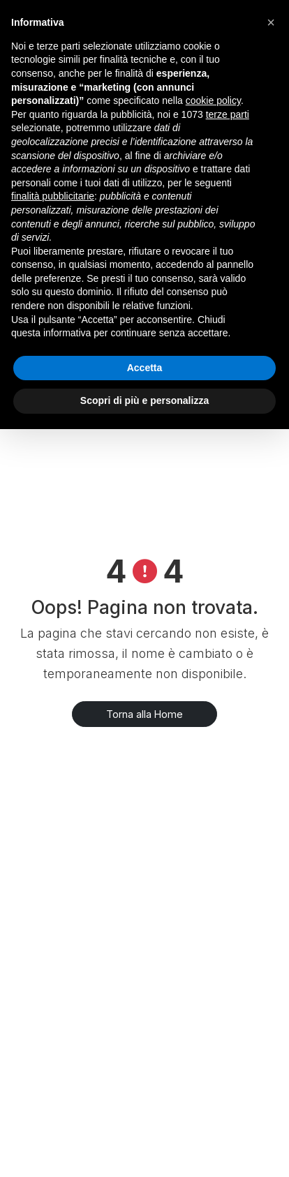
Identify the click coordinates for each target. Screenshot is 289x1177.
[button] (271, 22)
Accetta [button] (145, 367)
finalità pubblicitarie (52, 196)
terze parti (227, 114)
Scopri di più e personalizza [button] (144, 400)
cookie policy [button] (213, 100)
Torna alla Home (144, 714)
